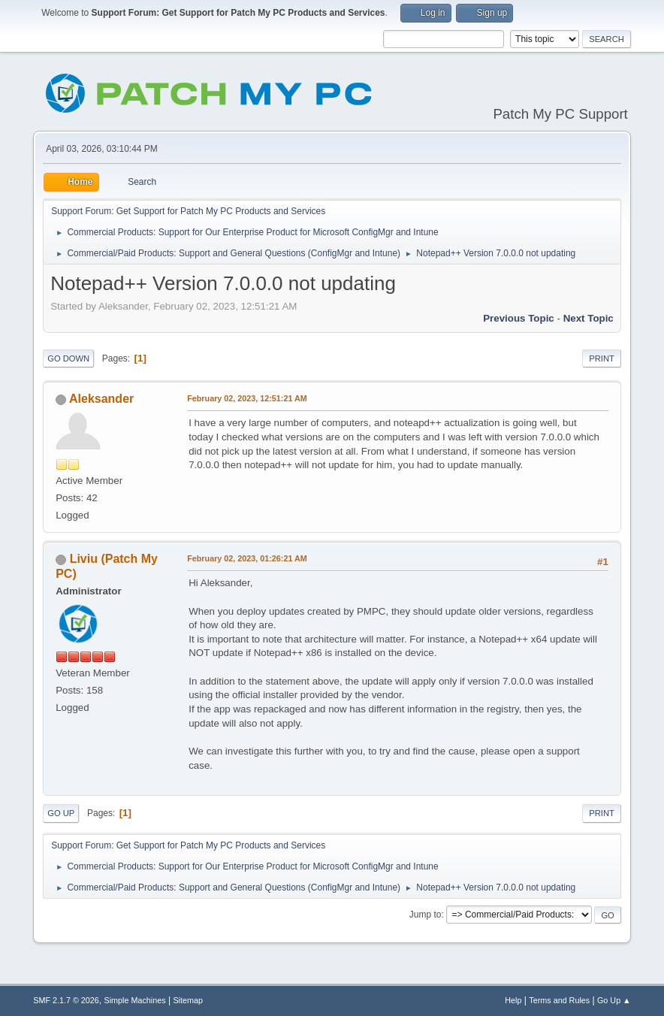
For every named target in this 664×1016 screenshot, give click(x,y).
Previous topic (518, 318)
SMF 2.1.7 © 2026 (66, 1000)
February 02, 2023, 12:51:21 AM (247, 398)
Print (601, 358)
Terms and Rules (559, 1000)
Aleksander (101, 398)
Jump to (425, 914)
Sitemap (188, 1000)
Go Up (60, 813)
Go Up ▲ (614, 1000)
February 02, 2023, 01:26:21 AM (247, 558)
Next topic (588, 318)
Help (513, 1000)
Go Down (68, 358)
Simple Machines (135, 1000)
